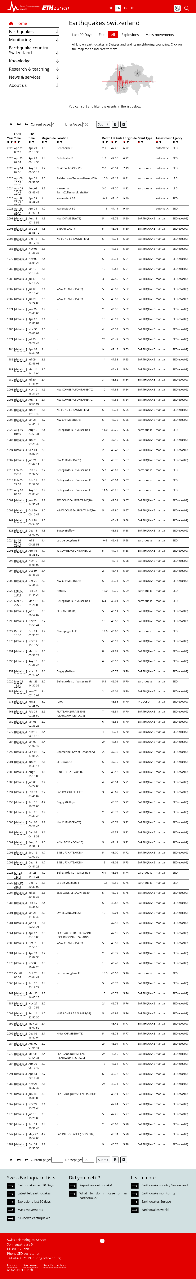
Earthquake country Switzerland (34, 50)
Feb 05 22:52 (18, 482)
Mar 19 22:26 (18, 603)
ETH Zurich (25, 1270)
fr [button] (125, 8)
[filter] (11, 142)
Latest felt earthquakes (34, 1193)
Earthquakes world (155, 1210)
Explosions (130, 34)
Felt (102, 34)
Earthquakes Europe (156, 1201)
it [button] (132, 8)
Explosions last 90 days (34, 1201)
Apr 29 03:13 (18, 150)
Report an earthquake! (95, 1185)
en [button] (118, 8)
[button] (23, 6)
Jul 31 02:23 (17, 542)
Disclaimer (30, 1265)
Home (18, 23)
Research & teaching (34, 69)
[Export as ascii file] (123, 124)
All (113, 34)
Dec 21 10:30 (18, 633)
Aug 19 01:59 (18, 432)
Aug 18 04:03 (18, 492)
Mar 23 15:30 (18, 683)
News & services (34, 77)
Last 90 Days (82, 34)
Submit (103, 124)
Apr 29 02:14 (18, 160)
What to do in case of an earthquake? (103, 1195)
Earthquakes (34, 31)
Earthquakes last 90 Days (36, 1185)
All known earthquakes (34, 1218)
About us (34, 85)
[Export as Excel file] (115, 124)
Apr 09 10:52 (18, 180)
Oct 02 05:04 (18, 975)
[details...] (20, 218)
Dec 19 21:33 (18, 885)
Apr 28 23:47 (18, 210)
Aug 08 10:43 (18, 190)
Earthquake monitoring (158, 1193)
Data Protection (54, 1265)
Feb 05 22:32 (18, 472)
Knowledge (34, 61)
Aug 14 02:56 (18, 170)
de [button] (111, 8)
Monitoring (34, 39)
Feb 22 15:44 (18, 593)
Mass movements (159, 34)
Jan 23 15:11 (18, 874)
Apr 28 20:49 (18, 200)
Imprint (12, 1265)
